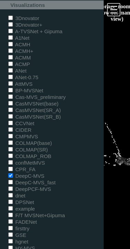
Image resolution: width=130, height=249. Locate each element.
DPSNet (21, 202)
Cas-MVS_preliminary (37, 97)
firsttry (18, 228)
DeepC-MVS (26, 176)
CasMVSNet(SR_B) (34, 117)
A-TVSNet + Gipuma (35, 31)
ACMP (19, 64)
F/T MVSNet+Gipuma (36, 215)
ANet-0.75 (23, 77)
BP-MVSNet (25, 90)
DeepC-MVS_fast (32, 182)
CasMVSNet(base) (33, 104)
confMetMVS (26, 163)
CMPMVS (23, 136)
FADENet (22, 222)
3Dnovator (23, 18)
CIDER (20, 130)
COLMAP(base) (30, 143)
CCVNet (21, 123)
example (21, 209)
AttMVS (20, 84)
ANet (17, 71)
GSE (17, 235)
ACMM (19, 58)
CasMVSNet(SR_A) (34, 110)
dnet (16, 196)
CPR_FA (21, 169)
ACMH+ (20, 51)
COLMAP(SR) (28, 150)
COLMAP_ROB (29, 156)
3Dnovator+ (25, 25)
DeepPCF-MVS (29, 189)
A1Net (18, 38)
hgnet (18, 242)
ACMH (19, 44)
